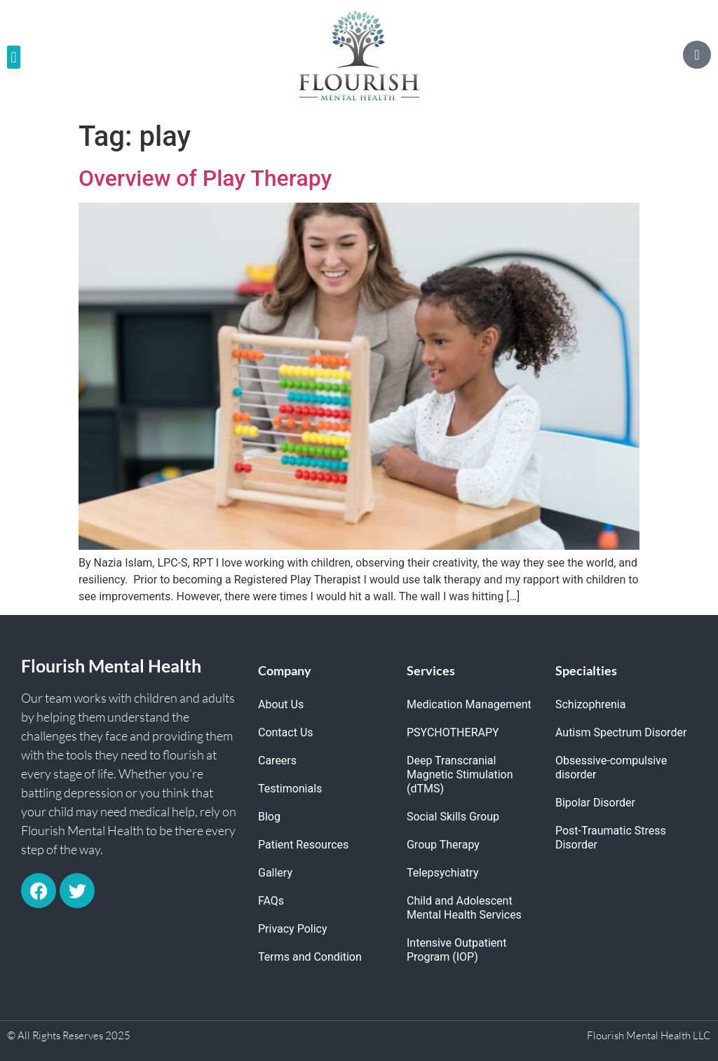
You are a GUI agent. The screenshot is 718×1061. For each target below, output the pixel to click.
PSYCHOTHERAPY (453, 732)
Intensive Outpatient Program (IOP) (456, 950)
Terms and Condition (310, 957)
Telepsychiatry (443, 872)
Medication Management (469, 704)
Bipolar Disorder (595, 802)
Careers (277, 760)
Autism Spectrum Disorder (620, 732)
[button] (13, 57)
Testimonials (290, 788)
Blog (269, 816)
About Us (281, 704)
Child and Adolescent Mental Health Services (464, 907)
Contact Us (285, 732)
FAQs (271, 900)
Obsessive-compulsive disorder (611, 767)
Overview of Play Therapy (205, 178)
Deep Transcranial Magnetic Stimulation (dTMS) (460, 774)
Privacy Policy (292, 928)
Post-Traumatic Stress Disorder (610, 837)
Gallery (275, 872)
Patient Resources (303, 844)
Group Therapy (443, 844)
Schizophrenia (590, 704)
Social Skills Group (453, 816)
